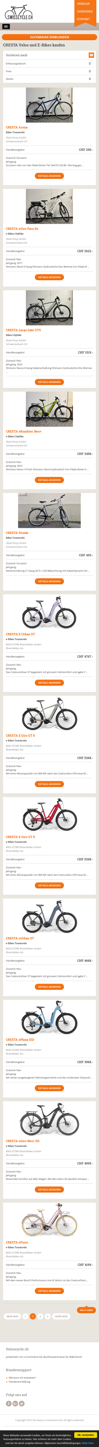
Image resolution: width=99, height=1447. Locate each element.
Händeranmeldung (19, 1381)
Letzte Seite (61, 1316)
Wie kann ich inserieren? (22, 1377)
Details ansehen (49, 176)
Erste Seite (12, 1316)
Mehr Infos (88, 1443)
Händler (83, 3)
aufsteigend (90, 62)
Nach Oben (86, 1310)
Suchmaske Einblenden (49, 37)
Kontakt (83, 19)
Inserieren (85, 11)
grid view (91, 55)
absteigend (90, 64)
